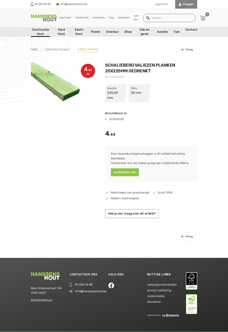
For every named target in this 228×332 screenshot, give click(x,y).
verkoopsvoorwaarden (162, 284)
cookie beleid (156, 296)
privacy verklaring (159, 290)
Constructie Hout (40, 32)
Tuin (177, 31)
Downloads (99, 17)
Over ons (136, 17)
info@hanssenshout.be (71, 4)
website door (163, 315)
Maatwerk (65, 17)
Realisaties (124, 17)
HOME (34, 49)
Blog (111, 17)
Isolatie (162, 31)
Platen (95, 31)
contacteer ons (125, 172)
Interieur (112, 31)
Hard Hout (61, 32)
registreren (161, 4)
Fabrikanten (82, 17)
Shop (128, 31)
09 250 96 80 (41, 4)
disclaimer (154, 302)
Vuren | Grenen (88, 49)
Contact (191, 29)
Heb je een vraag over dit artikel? (132, 213)
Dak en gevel (144, 32)
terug (187, 49)
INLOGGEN (186, 4)
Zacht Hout (79, 32)
